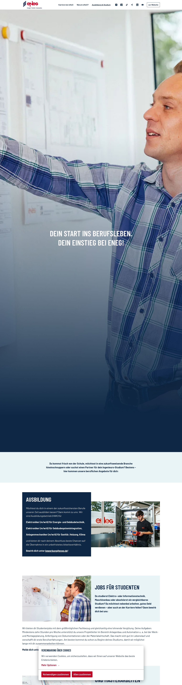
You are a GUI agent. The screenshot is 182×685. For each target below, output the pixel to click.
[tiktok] (126, 4)
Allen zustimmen (82, 674)
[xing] (132, 4)
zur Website (153, 5)
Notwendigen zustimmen (56, 674)
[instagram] (116, 4)
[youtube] (142, 4)
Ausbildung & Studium (101, 5)
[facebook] (121, 4)
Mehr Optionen (50, 665)
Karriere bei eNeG (65, 5)
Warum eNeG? (83, 5)
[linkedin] (137, 4)
